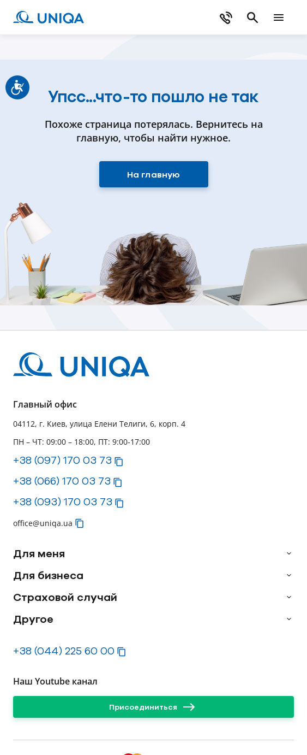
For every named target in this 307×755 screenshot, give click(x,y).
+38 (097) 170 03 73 (62, 460)
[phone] (226, 17)
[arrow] (289, 553)
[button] (119, 462)
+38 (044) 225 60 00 (64, 650)
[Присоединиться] (153, 707)
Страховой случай (65, 597)
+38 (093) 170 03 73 (62, 501)
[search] (252, 17)
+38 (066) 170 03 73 (62, 480)
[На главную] (153, 174)
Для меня (39, 553)
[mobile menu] (279, 17)
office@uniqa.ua (43, 523)
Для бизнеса (48, 575)
